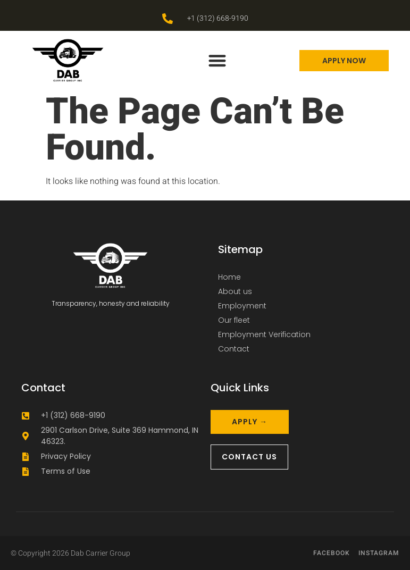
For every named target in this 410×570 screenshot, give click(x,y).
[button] (217, 60)
